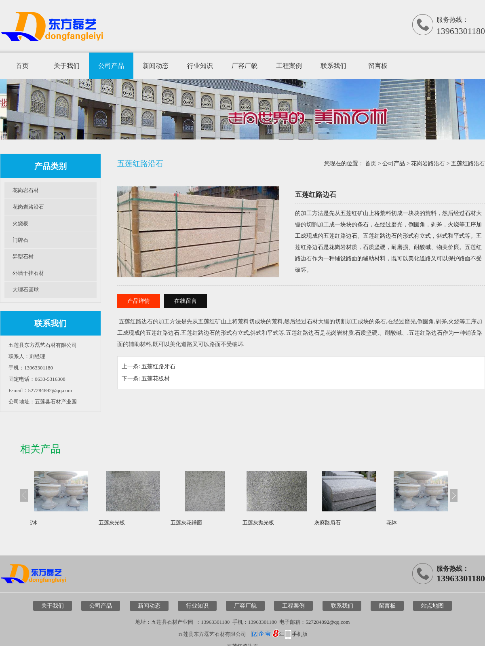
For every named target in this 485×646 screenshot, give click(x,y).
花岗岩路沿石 (28, 207)
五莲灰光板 (124, 522)
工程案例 (289, 65)
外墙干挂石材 (28, 273)
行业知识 (200, 65)
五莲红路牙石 (158, 366)
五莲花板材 (155, 379)
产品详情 (138, 301)
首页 (22, 65)
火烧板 (20, 223)
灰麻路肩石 (340, 522)
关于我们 (67, 65)
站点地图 (432, 606)
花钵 (44, 522)
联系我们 (333, 65)
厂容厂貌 (244, 65)
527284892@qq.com (328, 622)
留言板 (378, 65)
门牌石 (20, 240)
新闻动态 (156, 65)
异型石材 (23, 256)
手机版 (300, 634)
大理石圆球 (26, 290)
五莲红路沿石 (468, 163)
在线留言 (185, 301)
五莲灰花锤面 (198, 522)
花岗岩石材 (26, 190)
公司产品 (111, 65)
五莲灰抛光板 (270, 522)
